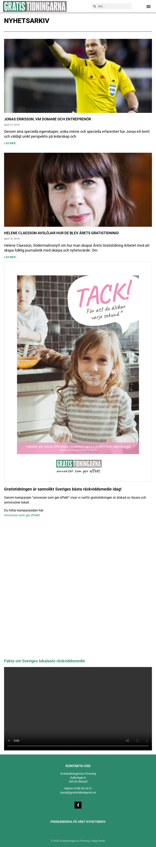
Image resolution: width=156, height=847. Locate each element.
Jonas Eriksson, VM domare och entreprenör (47, 119)
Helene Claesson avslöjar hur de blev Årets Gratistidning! (61, 233)
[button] (148, 6)
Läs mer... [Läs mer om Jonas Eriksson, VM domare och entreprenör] (11, 143)
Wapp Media (98, 840)
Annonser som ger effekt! (22, 515)
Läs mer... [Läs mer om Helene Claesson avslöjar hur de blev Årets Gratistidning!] (11, 257)
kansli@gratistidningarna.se (78, 792)
